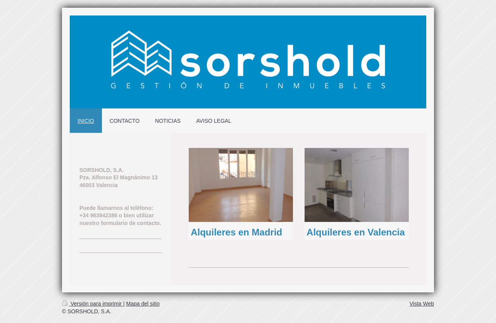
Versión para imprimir (92, 304)
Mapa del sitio (143, 304)
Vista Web (422, 304)
